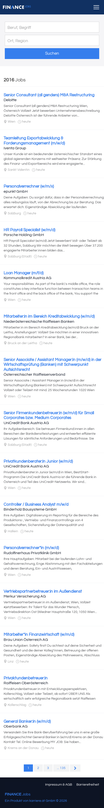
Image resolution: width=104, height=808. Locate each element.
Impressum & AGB (58, 784)
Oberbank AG (16, 726)
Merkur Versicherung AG (25, 596)
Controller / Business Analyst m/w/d (36, 504)
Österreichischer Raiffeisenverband (34, 374)
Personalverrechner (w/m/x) (29, 186)
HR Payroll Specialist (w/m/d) (29, 230)
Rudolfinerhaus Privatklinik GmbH (32, 553)
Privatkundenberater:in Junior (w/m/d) (38, 461)
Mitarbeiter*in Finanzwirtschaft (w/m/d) (39, 634)
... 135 (61, 768)
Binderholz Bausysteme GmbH (30, 509)
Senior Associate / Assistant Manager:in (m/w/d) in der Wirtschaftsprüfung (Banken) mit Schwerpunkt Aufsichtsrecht (52, 365)
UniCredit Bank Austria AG (26, 423)
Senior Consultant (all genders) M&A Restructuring (49, 95)
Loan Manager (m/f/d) (23, 273)
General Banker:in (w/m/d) (27, 721)
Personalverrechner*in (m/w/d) (31, 548)
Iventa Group (15, 148)
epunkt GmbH (16, 191)
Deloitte (10, 100)
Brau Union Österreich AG (26, 640)
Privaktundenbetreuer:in (26, 678)
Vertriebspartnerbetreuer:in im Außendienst (43, 591)
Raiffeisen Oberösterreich (26, 683)
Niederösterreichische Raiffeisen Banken (39, 321)
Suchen (52, 53)
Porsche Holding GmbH (24, 235)
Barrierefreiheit (87, 784)
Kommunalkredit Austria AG (27, 278)
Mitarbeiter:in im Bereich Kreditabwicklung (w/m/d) (49, 316)
